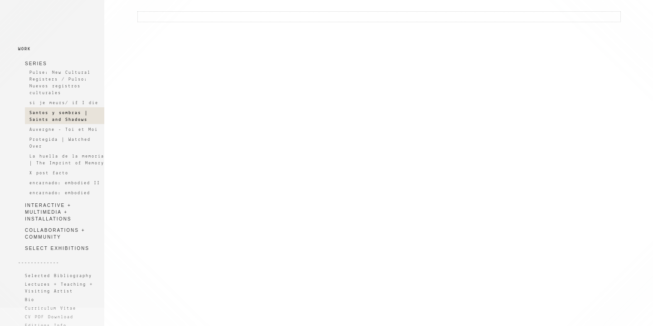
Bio (29, 299)
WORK (24, 49)
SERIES (36, 63)
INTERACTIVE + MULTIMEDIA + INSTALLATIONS (48, 212)
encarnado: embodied (59, 193)
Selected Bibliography (58, 275)
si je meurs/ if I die (63, 103)
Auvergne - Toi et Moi (63, 129)
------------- (38, 262)
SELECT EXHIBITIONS (57, 248)
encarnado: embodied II (64, 183)
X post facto (48, 173)
